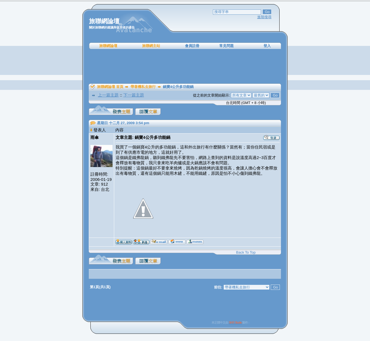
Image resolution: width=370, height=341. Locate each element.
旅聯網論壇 (108, 46)
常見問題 (226, 46)
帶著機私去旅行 (143, 87)
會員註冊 (192, 46)
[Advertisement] (185, 66)
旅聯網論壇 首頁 (110, 87)
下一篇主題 (133, 95)
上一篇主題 (108, 95)
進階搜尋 (264, 17)
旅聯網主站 (151, 46)
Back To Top (246, 252)
